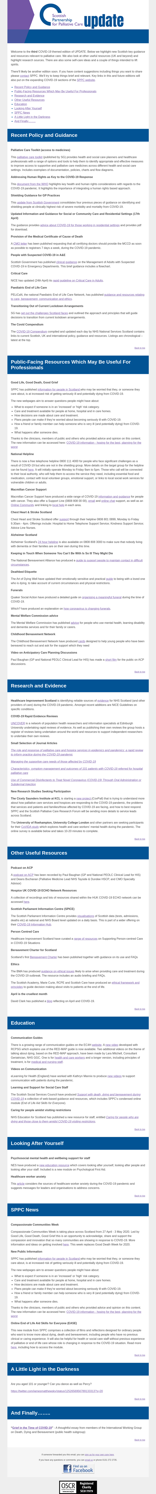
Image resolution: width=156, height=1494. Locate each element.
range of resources (85, 938)
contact (24, 75)
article (21, 1183)
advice (75, 622)
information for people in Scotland (59, 389)
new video (111, 1044)
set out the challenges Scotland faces (44, 313)
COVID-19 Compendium (32, 331)
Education (20, 104)
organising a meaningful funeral (101, 597)
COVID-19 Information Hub (34, 924)
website (96, 1044)
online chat (108, 500)
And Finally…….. (25, 121)
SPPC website (86, 80)
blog (49, 1001)
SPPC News (22, 112)
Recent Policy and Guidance (32, 87)
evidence (103, 700)
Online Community (22, 505)
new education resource (54, 1165)
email (91, 500)
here (31, 469)
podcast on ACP (23, 874)
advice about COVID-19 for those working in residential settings (80, 225)
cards (81, 641)
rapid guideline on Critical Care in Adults (78, 280)
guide (109, 578)
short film (111, 659)
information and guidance (114, 496)
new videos (114, 1076)
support (64, 519)
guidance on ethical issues (57, 971)
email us (89, 1460)
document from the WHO (32, 184)
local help (58, 505)
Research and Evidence (29, 95)
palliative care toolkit (29, 157)
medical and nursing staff (47, 1061)
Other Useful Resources (29, 99)
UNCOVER (18, 723)
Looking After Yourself (28, 108)
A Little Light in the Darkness (32, 116)
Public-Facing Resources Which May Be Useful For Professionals (55, 91)
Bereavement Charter (43, 957)
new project (84, 798)
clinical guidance (66, 262)
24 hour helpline (48, 541)
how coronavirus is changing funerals (87, 608)
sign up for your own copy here (99, 1454)
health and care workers (70, 1057)
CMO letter (20, 243)
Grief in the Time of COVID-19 (32, 1427)
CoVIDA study (30, 826)
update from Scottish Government (38, 202)
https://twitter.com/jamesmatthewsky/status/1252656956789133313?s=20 (57, 1391)
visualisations (85, 916)
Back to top (139, 348)
